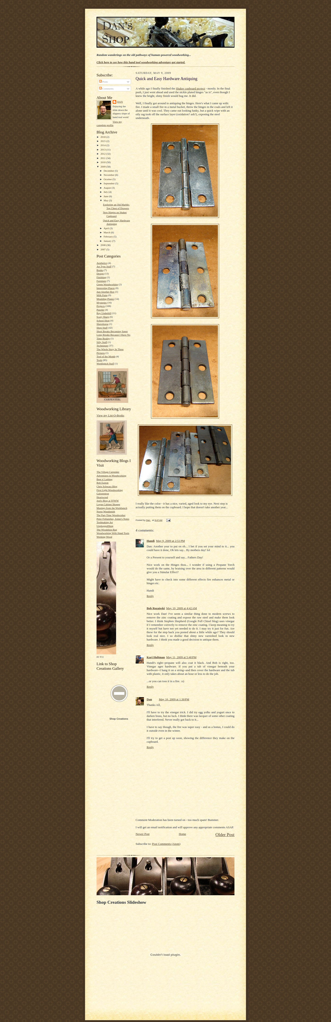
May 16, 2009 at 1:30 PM (174, 699)
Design (100, 273)
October (108, 179)
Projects (101, 306)
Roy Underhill (104, 313)
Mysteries (102, 302)
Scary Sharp (103, 316)
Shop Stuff (102, 327)
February (109, 236)
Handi (151, 541)
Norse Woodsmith (106, 511)
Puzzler (100, 309)
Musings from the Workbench (112, 508)
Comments (106, 88)
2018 (103, 137)
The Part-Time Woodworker (111, 515)
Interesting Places (106, 288)
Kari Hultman (156, 657)
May (106, 200)
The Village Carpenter (108, 472)
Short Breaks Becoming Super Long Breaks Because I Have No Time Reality (113, 335)
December (109, 170)
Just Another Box (105, 291)
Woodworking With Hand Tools (113, 533)
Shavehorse (102, 324)
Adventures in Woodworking (111, 475)
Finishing (101, 277)
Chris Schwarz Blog (107, 486)
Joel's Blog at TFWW (108, 500)
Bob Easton (102, 482)
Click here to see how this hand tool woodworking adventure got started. (141, 62)
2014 (103, 145)
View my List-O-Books (110, 415)
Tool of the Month (106, 356)
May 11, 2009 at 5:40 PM (181, 657)
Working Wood (104, 536)
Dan (120, 102)
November (109, 174)
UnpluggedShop (105, 526)
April (107, 228)
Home (182, 834)
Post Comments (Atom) (166, 844)
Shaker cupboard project (190, 88)
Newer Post (142, 834)
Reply (150, 596)
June (106, 196)
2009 (103, 166)
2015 (103, 141)
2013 (103, 149)
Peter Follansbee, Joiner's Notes (113, 518)
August (108, 187)
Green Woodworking (107, 284)
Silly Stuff (102, 342)
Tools (99, 360)
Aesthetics (102, 263)
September (109, 183)
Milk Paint (102, 295)
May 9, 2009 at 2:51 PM (170, 541)
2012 (103, 153)
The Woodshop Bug (107, 529)
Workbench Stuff (105, 363)
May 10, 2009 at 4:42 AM (181, 608)
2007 (103, 249)
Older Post (224, 834)
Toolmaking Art (105, 522)
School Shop (103, 320)
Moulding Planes (105, 298)
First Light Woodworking (110, 490)
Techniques (102, 345)
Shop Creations (118, 718)
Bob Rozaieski (156, 608)
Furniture (101, 281)
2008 (103, 245)
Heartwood (102, 497)
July (106, 192)
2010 (103, 162)
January (108, 241)
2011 (103, 158)
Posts (103, 81)
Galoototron (103, 493)
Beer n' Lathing (104, 479)
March (107, 232)
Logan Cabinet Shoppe (108, 504)
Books (100, 270)
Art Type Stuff (104, 266)
